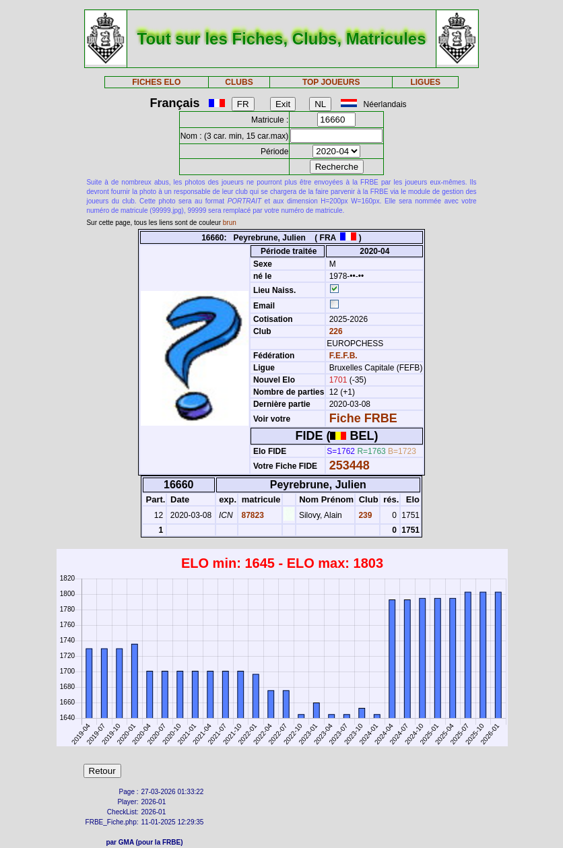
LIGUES (425, 82)
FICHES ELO (156, 82)
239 (364, 515)
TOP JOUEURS (331, 82)
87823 (251, 515)
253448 (349, 465)
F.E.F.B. (343, 355)
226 (334, 331)
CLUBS (239, 82)
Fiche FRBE (363, 418)
